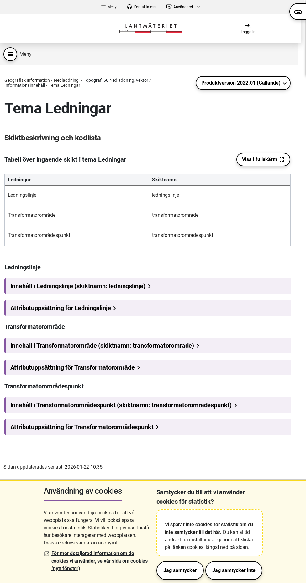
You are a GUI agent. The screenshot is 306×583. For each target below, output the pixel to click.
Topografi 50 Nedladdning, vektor (116, 80)
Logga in (248, 28)
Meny (109, 7)
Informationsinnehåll (24, 85)
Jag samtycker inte (234, 570)
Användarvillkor (183, 7)
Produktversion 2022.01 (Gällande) (241, 83)
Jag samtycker (180, 570)
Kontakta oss (141, 7)
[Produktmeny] (10, 54)
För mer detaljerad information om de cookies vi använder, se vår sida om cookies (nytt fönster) (99, 560)
